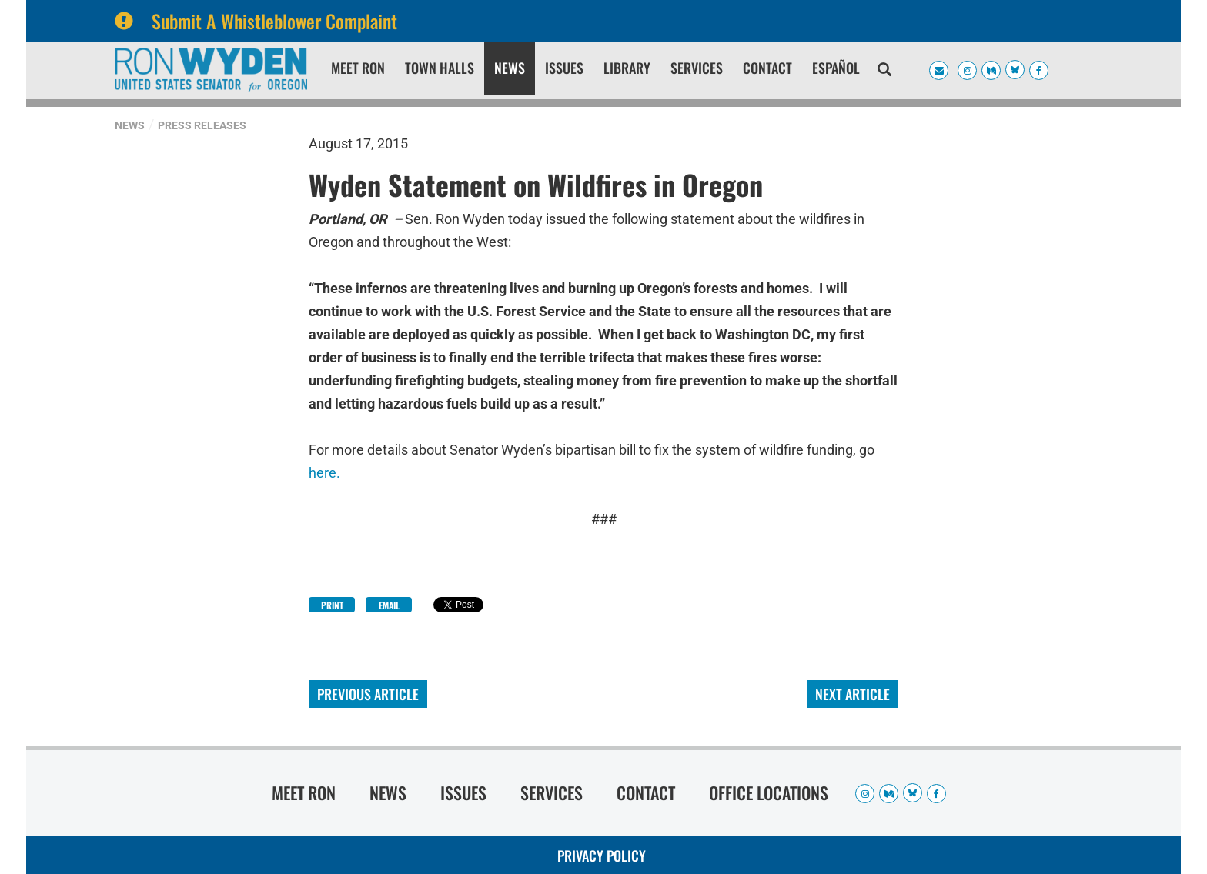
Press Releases (202, 125)
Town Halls (439, 68)
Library (627, 68)
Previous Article (368, 694)
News (509, 68)
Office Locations (768, 792)
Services (696, 68)
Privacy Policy (601, 856)
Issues (564, 68)
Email (389, 605)
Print (332, 605)
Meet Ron (358, 68)
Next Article (852, 694)
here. (324, 473)
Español (836, 68)
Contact (767, 68)
